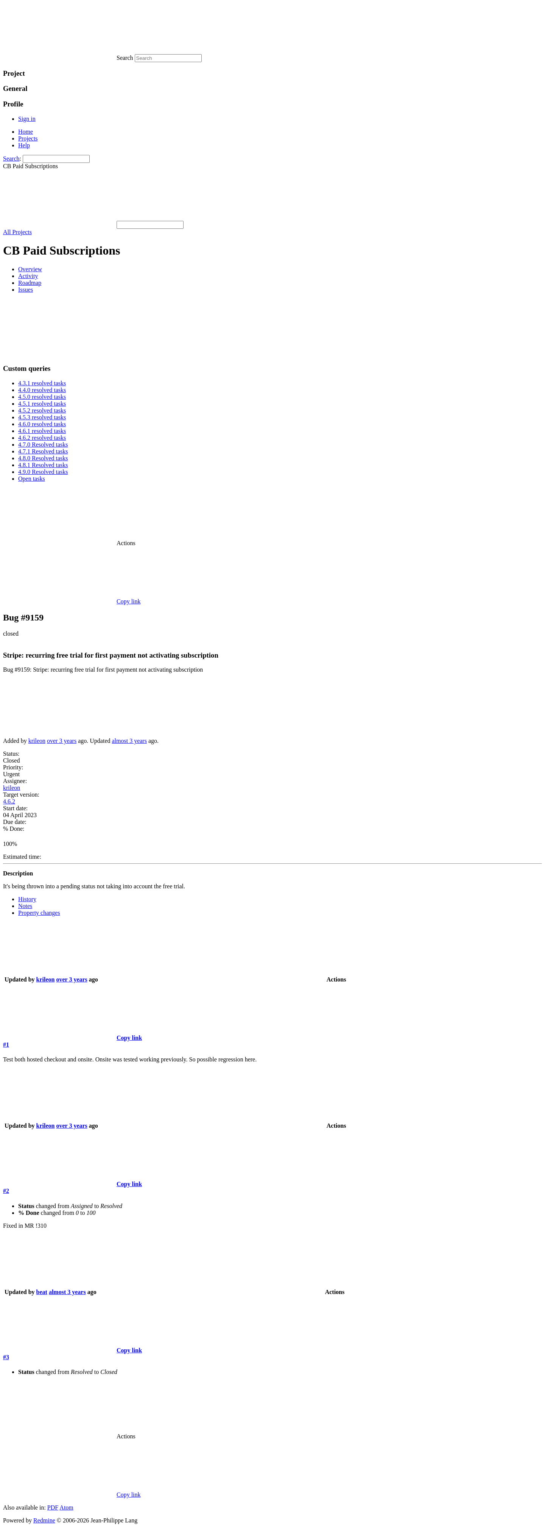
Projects (28, 138)
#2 (6, 1191)
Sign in (27, 119)
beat (41, 1292)
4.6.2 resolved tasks (42, 437)
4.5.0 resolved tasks (42, 397)
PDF (52, 1507)
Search (11, 158)
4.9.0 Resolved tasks (43, 472)
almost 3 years (129, 741)
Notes (25, 906)
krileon (36, 741)
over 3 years (61, 741)
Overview (30, 269)
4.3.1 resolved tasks (42, 383)
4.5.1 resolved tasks (42, 403)
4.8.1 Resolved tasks (43, 465)
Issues (25, 289)
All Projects (17, 232)
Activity (28, 276)
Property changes (39, 913)
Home (25, 131)
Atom (66, 1507)
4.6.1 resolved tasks (42, 431)
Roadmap (29, 283)
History (27, 899)
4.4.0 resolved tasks (42, 390)
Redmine (44, 1520)
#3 (6, 1357)
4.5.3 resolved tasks (42, 417)
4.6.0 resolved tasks (42, 424)
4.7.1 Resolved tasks (43, 451)
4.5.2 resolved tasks (42, 410)
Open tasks (31, 478)
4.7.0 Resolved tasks (43, 444)
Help (24, 145)
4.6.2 (9, 801)
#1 (6, 1044)
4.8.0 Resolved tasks (43, 458)
